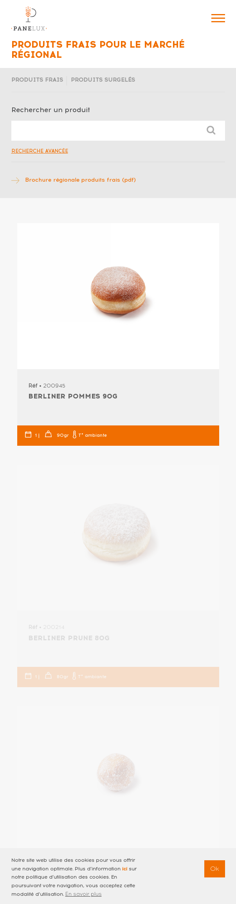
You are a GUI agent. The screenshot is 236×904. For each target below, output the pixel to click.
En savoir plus (83, 897)
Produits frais (37, 79)
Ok (214, 872)
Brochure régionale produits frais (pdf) (80, 179)
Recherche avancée (39, 151)
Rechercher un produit (50, 109)
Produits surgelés (103, 79)
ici (124, 872)
